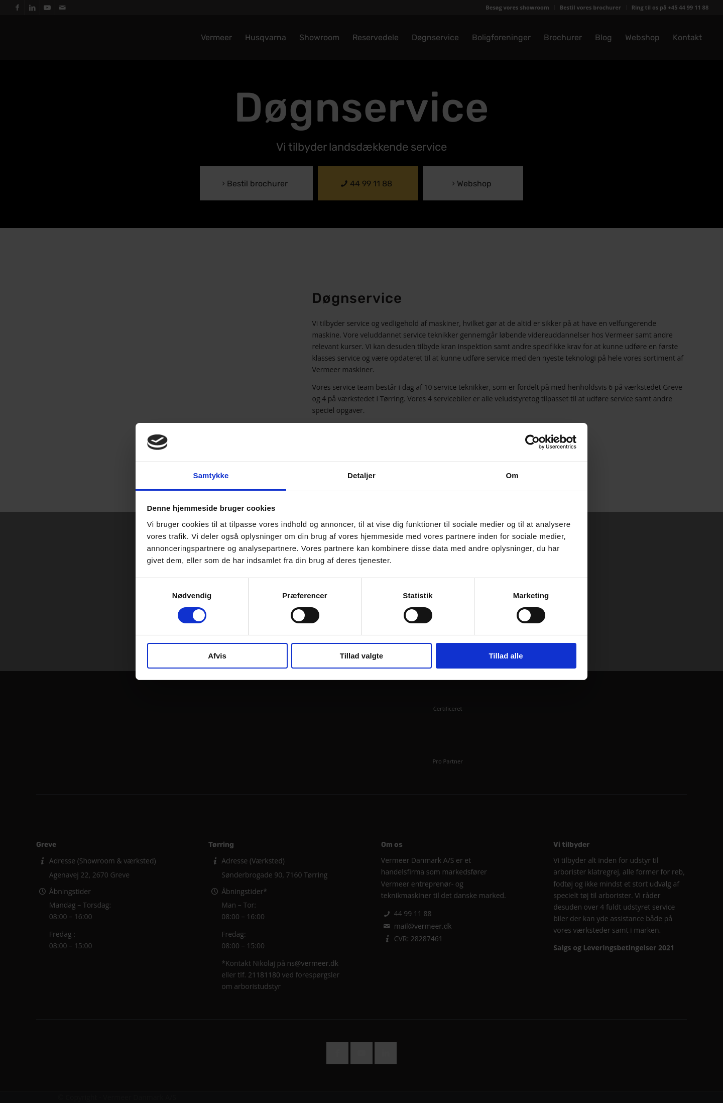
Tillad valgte (361, 655)
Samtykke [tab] (211, 475)
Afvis (217, 655)
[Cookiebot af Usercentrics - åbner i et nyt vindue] (532, 442)
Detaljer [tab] (361, 475)
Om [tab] (512, 475)
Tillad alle (506, 655)
